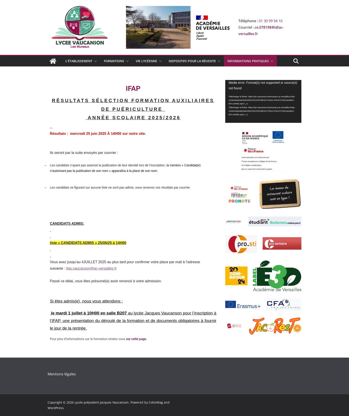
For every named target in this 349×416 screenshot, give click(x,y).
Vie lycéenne (146, 61)
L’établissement (78, 61)
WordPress (56, 408)
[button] (94, 61)
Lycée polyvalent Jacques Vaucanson (102, 402)
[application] (263, 101)
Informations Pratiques (248, 61)
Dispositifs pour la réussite (192, 61)
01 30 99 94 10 (270, 20)
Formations (114, 61)
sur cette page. (136, 339)
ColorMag (156, 402)
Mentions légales (62, 374)
